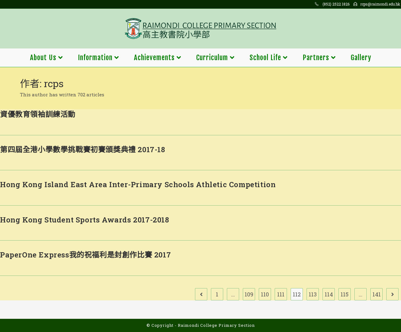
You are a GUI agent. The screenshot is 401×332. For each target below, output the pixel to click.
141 (376, 294)
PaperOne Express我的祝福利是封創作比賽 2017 (85, 255)
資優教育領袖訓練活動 (37, 114)
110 (265, 294)
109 (249, 294)
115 (345, 294)
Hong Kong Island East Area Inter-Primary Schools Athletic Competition (138, 184)
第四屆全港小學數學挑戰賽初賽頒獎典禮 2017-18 (82, 149)
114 (329, 294)
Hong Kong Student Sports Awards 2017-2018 (84, 220)
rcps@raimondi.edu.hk (380, 4)
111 (281, 294)
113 (313, 294)
